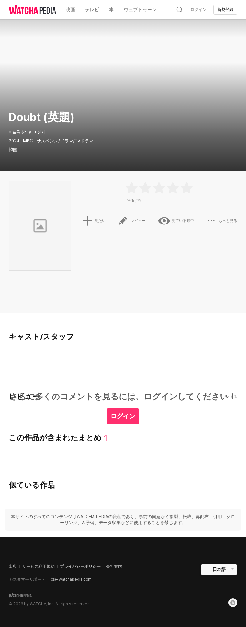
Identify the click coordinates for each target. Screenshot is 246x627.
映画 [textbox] (70, 9)
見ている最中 (175, 220)
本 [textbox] (111, 9)
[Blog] (232, 602)
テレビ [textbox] (92, 9)
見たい (92, 220)
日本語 (219, 569)
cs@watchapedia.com (71, 579)
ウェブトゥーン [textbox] (140, 9)
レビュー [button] (131, 220)
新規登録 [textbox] (225, 9)
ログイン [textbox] (198, 9)
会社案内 (114, 566)
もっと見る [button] (222, 220)
